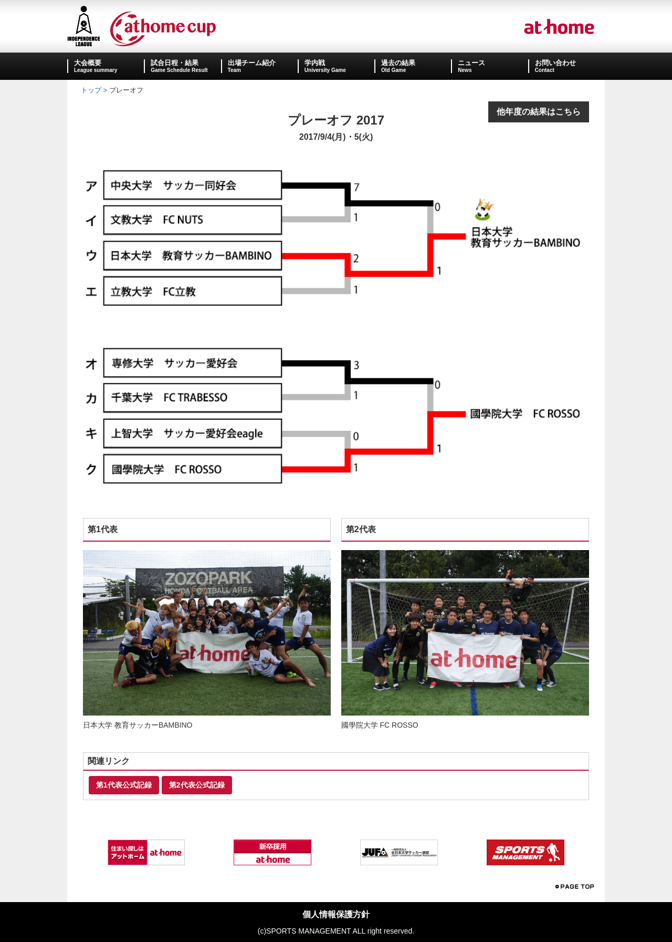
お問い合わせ (555, 63)
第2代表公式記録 (197, 785)
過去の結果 (398, 63)
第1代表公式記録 (124, 785)
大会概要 (87, 63)
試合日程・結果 (174, 63)
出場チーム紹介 (252, 63)
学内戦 (314, 63)
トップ (91, 90)
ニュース (471, 63)
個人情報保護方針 (336, 914)
